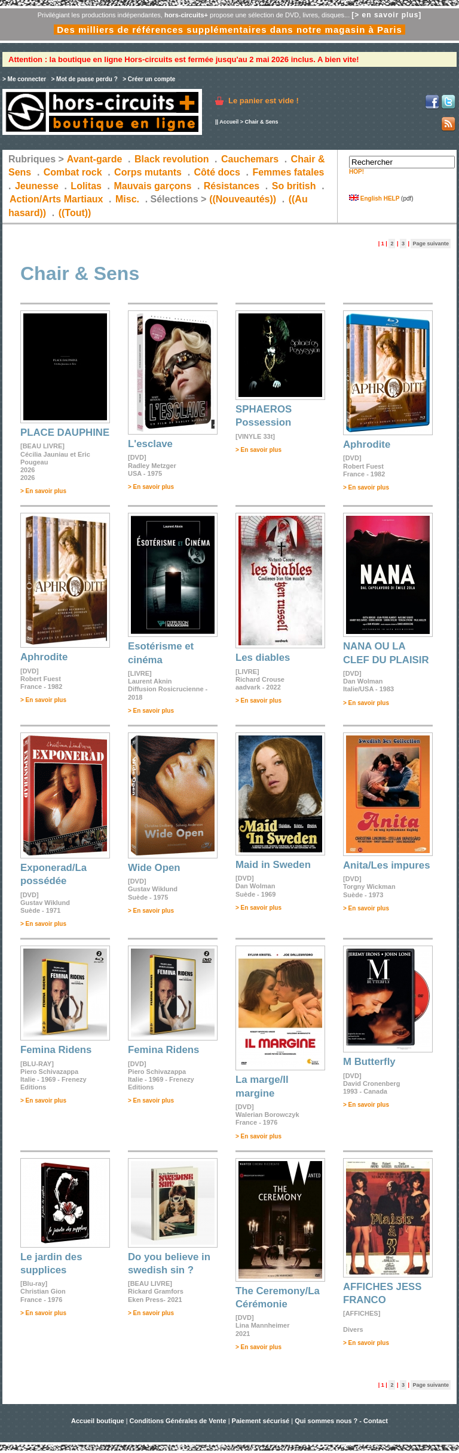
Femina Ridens (55, 1049)
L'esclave (150, 444)
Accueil (228, 122)
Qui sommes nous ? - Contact (341, 1420)
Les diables (262, 657)
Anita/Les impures (386, 865)
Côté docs (217, 172)
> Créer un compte (149, 79)
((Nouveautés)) (242, 199)
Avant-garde (95, 159)
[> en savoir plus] (386, 15)
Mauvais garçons (152, 186)
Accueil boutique (98, 1420)
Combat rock (73, 172)
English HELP (374, 198)
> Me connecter (24, 79)
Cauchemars (250, 159)
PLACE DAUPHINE (64, 432)
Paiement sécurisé (261, 1420)
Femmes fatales (288, 172)
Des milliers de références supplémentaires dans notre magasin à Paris (229, 29)
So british (294, 186)
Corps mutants (149, 172)
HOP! (356, 171)
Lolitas (86, 186)
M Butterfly (369, 1061)
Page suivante (430, 244)
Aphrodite (366, 444)
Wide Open (154, 867)
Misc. (127, 199)
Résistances (231, 186)
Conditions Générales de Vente (178, 1420)
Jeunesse (37, 186)
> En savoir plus (43, 491)
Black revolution (171, 159)
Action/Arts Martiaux (56, 199)
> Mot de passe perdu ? (84, 79)
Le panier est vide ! (263, 100)
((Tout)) (75, 213)
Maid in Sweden (273, 864)
